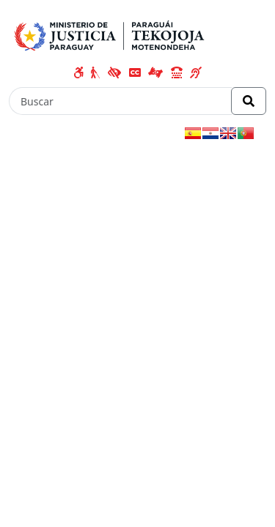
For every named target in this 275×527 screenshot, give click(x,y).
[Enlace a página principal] (112, 34)
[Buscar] (120, 101)
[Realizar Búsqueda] (248, 101)
